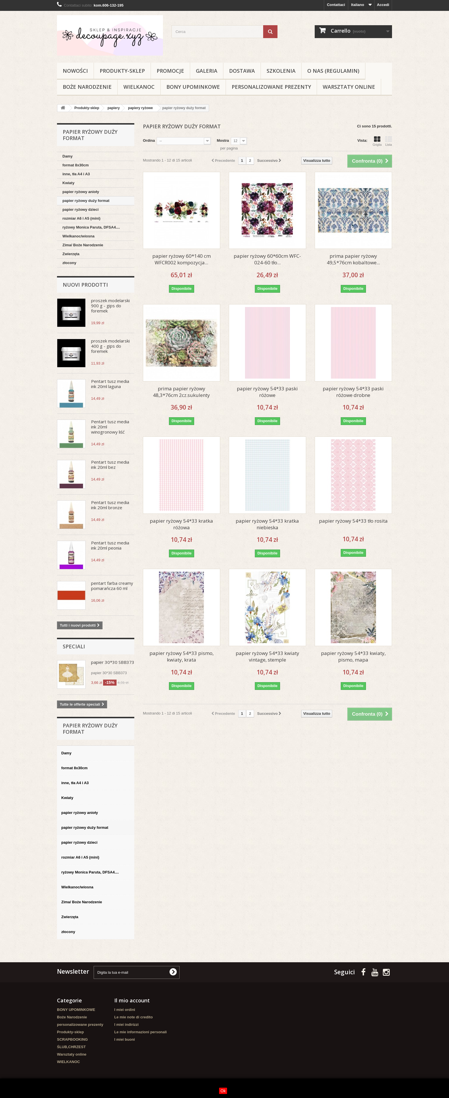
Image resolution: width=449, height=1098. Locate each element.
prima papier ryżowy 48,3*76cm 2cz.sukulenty (181, 391)
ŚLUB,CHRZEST (71, 1047)
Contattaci (336, 5)
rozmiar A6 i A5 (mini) (81, 218)
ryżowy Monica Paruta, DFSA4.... (91, 227)
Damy (67, 156)
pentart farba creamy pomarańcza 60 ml (112, 585)
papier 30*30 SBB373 (112, 662)
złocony (69, 263)
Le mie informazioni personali (140, 1032)
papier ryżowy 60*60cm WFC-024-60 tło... (267, 259)
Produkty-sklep (122, 70)
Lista (388, 141)
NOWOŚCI (75, 70)
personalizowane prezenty (271, 86)
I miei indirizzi (126, 1024)
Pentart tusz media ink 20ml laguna (110, 383)
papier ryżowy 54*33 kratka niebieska (267, 524)
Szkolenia (281, 70)
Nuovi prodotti (85, 284)
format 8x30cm (75, 165)
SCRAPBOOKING (72, 1039)
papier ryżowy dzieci (80, 209)
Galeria (206, 70)
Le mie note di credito (133, 1017)
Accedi (383, 5)
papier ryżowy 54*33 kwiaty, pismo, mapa (353, 656)
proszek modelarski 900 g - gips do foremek (110, 306)
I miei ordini (124, 1010)
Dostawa (242, 70)
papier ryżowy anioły (80, 192)
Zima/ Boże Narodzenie (82, 245)
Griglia (377, 141)
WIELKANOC (139, 86)
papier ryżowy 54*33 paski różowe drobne (353, 391)
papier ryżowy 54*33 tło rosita (353, 520)
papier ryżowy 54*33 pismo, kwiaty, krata (181, 656)
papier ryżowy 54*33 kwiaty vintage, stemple (267, 656)
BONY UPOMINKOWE (193, 86)
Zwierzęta (70, 254)
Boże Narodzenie (87, 86)
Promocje (170, 70)
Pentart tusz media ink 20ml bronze (110, 504)
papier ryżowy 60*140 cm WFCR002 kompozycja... (181, 259)
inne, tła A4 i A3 (76, 174)
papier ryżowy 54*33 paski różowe (267, 391)
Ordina (149, 140)
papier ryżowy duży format (85, 200)
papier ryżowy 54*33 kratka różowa (181, 524)
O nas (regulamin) (333, 70)
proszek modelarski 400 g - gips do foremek (110, 346)
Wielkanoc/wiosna (78, 236)
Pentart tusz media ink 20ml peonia (110, 545)
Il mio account (132, 1000)
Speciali (74, 646)
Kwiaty (68, 183)
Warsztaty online (349, 86)
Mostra (223, 140)
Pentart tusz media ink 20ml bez (110, 464)
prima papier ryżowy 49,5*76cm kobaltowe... (353, 259)
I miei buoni (124, 1039)
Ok (223, 1091)
